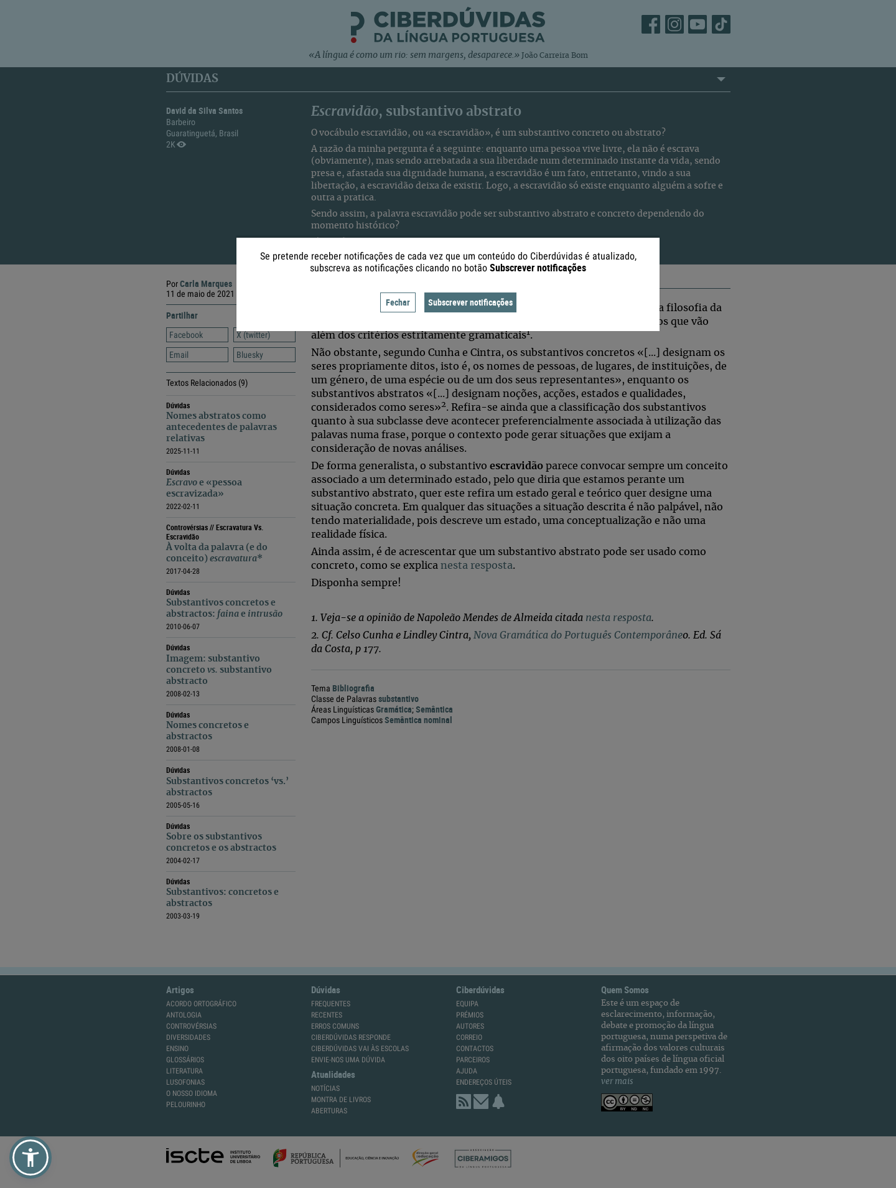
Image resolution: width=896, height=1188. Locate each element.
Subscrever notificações (470, 302)
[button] (30, 1157)
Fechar (398, 302)
